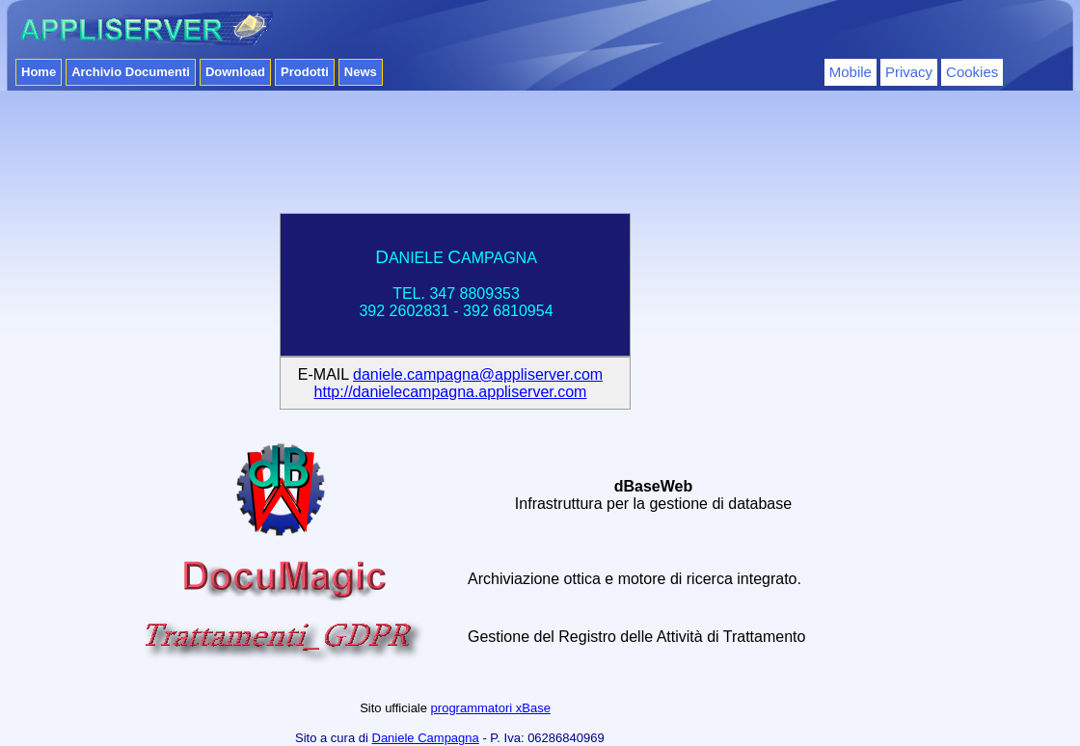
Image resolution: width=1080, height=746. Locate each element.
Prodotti (305, 72)
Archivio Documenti (130, 72)
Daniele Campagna (425, 738)
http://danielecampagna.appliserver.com (450, 392)
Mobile (850, 72)
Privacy (908, 72)
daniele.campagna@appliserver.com (478, 374)
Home (38, 72)
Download (235, 72)
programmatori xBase (491, 708)
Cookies (972, 72)
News (360, 72)
